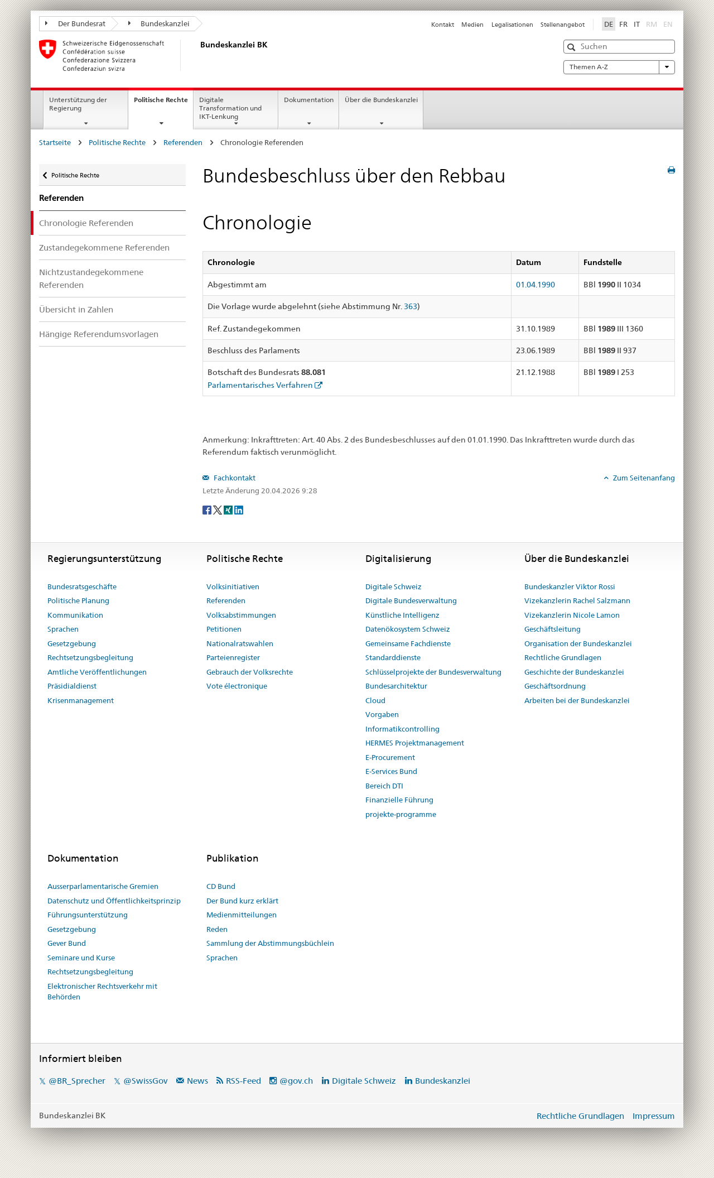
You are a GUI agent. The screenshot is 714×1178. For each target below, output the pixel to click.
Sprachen (63, 628)
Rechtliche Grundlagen (562, 657)
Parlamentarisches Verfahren (260, 385)
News (197, 1080)
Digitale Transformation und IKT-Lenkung (230, 108)
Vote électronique (236, 685)
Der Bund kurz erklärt (242, 900)
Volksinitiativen (232, 586)
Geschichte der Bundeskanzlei (574, 671)
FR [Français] (623, 24)
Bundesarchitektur (396, 685)
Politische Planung (78, 600)
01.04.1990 (535, 284)
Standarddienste (393, 657)
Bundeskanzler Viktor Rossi (569, 586)
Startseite (55, 142)
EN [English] (668, 24)
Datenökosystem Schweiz (407, 628)
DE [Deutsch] (608, 24)
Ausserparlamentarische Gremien (102, 886)
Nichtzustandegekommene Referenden (91, 278)
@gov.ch (296, 1080)
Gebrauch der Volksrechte (249, 671)
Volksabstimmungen (241, 614)
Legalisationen (512, 24)
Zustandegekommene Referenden (104, 247)
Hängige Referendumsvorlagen (98, 334)
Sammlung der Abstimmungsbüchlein (270, 943)
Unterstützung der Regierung (78, 103)
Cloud (375, 700)
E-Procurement (390, 757)
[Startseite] (198, 55)
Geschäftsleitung (552, 628)
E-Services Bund (391, 771)
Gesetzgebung (71, 643)
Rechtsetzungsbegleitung (90, 657)
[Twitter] (218, 508)
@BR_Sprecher (77, 1080)
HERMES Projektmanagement (414, 742)
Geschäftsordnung (555, 685)
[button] (572, 47)
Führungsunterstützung (87, 914)
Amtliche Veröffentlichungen (97, 671)
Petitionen (224, 628)
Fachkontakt (233, 477)
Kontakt (442, 24)
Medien (472, 24)
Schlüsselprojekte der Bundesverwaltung (433, 671)
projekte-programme (400, 814)
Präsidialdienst (72, 685)
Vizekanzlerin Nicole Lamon (572, 614)
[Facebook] (207, 508)
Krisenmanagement (80, 700)
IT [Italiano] (637, 24)
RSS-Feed (243, 1080)
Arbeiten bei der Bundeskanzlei (577, 700)
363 (410, 306)
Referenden (182, 142)
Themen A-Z (619, 67)
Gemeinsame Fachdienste (408, 643)
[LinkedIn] (238, 508)
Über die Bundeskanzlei (381, 99)
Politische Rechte (163, 103)
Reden (217, 929)
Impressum (654, 1115)
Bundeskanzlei (159, 23)
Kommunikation (75, 614)
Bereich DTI (384, 785)
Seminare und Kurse (81, 957)
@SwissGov (145, 1080)
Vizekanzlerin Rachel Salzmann (577, 600)
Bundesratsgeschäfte (82, 586)
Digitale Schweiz (393, 586)
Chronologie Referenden (86, 223)
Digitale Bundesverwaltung (411, 600)
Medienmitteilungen (241, 914)
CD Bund (220, 886)
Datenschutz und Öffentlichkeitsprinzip (114, 900)
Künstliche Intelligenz (402, 614)
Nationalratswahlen (239, 643)
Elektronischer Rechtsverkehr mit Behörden (102, 992)
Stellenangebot (563, 24)
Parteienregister (233, 657)
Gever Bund (66, 943)
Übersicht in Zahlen (76, 309)
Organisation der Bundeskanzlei (578, 643)
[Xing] (229, 508)
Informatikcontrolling (402, 728)
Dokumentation (309, 99)
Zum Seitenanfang (643, 477)
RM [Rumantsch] (651, 24)
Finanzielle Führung (399, 799)
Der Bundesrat (75, 23)
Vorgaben (382, 714)
